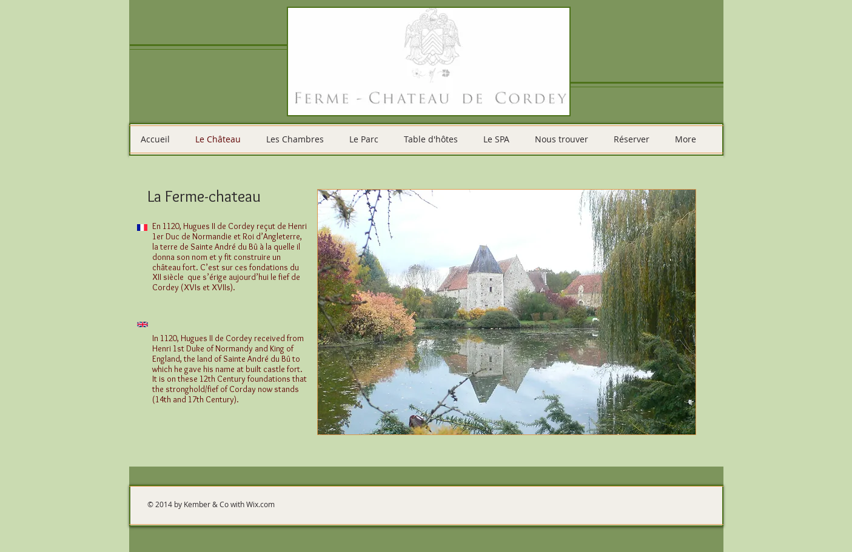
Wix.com (260, 504)
